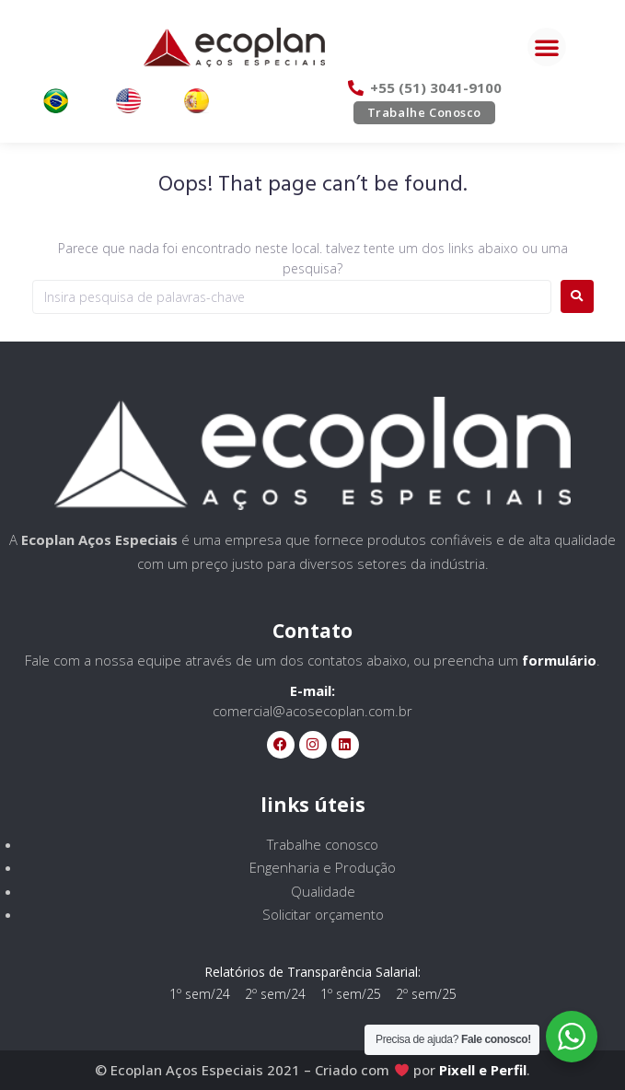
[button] (546, 47)
